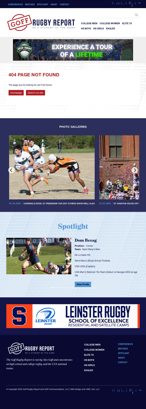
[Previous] (11, 170)
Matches (30, 4)
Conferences (15, 4)
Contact (64, 4)
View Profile (83, 284)
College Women (110, 23)
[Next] (134, 170)
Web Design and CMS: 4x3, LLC (85, 389)
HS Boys (86, 28)
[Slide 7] (83, 287)
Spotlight (42, 4)
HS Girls (98, 28)
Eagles (110, 28)
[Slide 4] (68, 287)
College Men (89, 23)
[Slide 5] (73, 287)
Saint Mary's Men (91, 249)
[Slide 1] (52, 287)
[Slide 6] (78, 287)
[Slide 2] (57, 287)
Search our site (35, 92)
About (54, 4)
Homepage (16, 92)
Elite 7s (127, 23)
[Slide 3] (63, 287)
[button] (16, 262)
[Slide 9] (93, 287)
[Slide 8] (88, 287)
